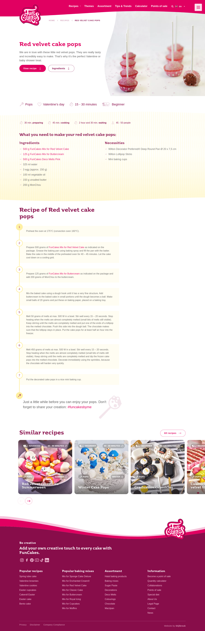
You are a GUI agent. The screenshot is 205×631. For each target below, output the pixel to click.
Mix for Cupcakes (71, 604)
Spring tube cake (27, 576)
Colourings (110, 599)
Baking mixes (111, 581)
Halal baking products (116, 576)
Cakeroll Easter (27, 594)
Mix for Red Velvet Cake (74, 585)
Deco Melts (110, 594)
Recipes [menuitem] (73, 6)
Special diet (153, 594)
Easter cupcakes (27, 590)
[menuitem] (180, 6)
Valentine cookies (28, 585)
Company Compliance (54, 625)
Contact (151, 608)
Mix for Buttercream (72, 594)
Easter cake (25, 599)
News (150, 613)
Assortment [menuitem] (104, 6)
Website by (175, 626)
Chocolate (110, 604)
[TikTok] (41, 560)
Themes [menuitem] (89, 6)
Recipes (64, 20)
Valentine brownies (28, 581)
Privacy (23, 625)
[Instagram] (21, 560)
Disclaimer (35, 625)
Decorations (111, 590)
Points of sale (154, 590)
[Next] (28, 502)
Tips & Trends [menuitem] (123, 6)
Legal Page (153, 604)
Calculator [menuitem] (141, 6)
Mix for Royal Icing (71, 599)
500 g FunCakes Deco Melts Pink (41, 161)
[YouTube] (36, 560)
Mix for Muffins (69, 608)
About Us (152, 599)
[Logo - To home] (175, 530)
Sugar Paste (111, 585)
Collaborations (154, 585)
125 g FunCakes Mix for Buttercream (43, 155)
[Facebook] (26, 560)
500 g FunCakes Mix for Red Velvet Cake (46, 150)
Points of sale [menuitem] (159, 6)
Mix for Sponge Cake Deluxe (76, 576)
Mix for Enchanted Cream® (76, 581)
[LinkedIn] (46, 560)
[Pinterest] (31, 560)
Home (52, 20)
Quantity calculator (156, 581)
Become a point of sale (159, 576)
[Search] (172, 6)
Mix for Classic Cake (72, 590)
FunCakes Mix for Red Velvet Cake (66, 248)
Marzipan (109, 608)
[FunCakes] (30, 15)
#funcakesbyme (80, 407)
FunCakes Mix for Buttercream (64, 275)
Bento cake (25, 604)
